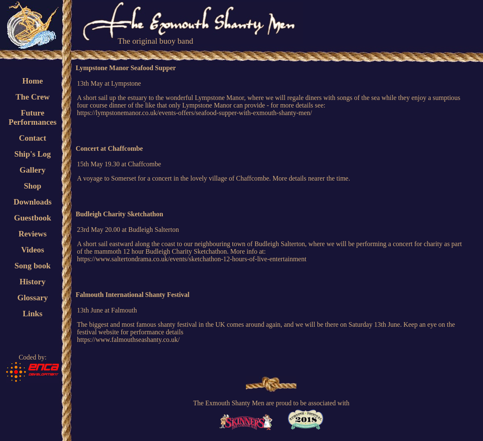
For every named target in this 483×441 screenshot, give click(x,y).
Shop (33, 185)
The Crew (33, 96)
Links (32, 313)
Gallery (33, 169)
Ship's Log (32, 154)
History (33, 281)
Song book (33, 265)
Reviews (32, 233)
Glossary (32, 297)
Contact (32, 138)
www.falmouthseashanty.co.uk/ (137, 339)
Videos (32, 249)
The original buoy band (155, 41)
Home (32, 80)
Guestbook (32, 217)
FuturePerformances (32, 117)
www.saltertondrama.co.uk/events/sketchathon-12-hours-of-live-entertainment (200, 258)
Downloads (32, 201)
